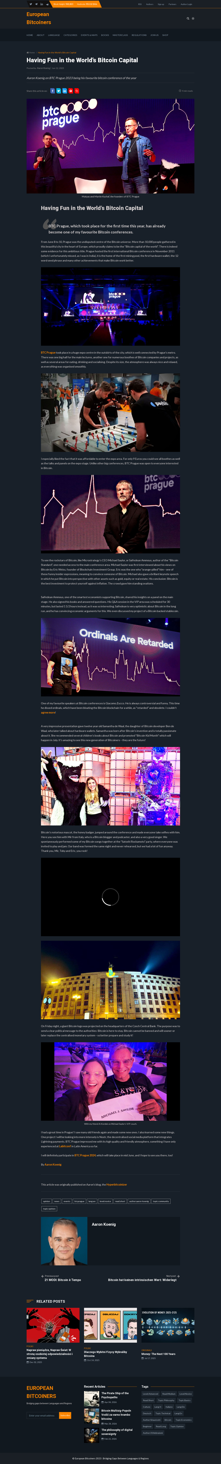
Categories (70, 35)
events (67, 1201)
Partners (172, 4)
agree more (48, 712)
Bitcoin (168, 1420)
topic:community (161, 1201)
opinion (46, 1201)
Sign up (161, 4)
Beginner (147, 1426)
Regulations (139, 35)
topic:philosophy (166, 1400)
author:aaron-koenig (139, 1201)
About (40, 35)
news (56, 1201)
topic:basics (184, 1400)
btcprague (79, 1201)
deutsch (147, 1413)
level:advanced (150, 1393)
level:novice (105, 1201)
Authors (149, 4)
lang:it (157, 1407)
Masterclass (120, 35)
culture (146, 1407)
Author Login (186, 4)
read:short (120, 1201)
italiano (169, 1407)
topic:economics (184, 1420)
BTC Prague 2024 (85, 1155)
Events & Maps (89, 35)
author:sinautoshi (151, 1420)
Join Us (154, 35)
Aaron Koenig (43, 68)
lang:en (92, 1201)
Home (30, 35)
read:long (161, 1426)
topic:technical (162, 1413)
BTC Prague (48, 352)
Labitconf (65, 1146)
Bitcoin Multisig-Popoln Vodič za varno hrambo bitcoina (116, 1414)
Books (105, 35)
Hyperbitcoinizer (116, 1184)
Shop (165, 35)
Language (54, 35)
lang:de (181, 1407)
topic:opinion (49, 1208)
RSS (140, 4)
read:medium (168, 1393)
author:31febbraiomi (153, 1433)
